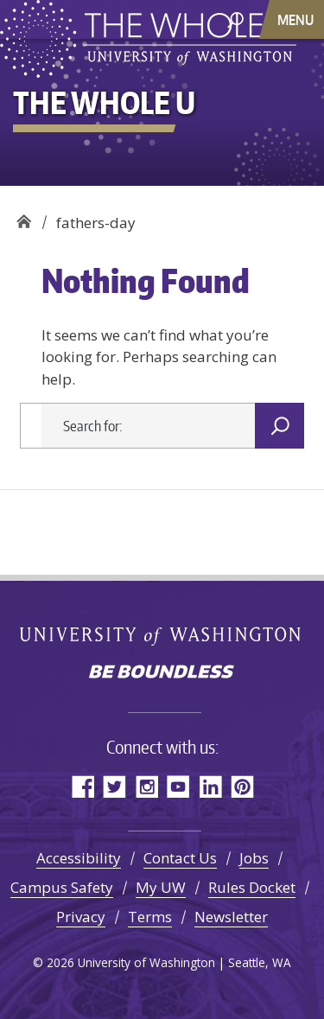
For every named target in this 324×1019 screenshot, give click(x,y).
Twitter (114, 786)
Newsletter (231, 917)
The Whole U (24, 216)
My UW (161, 887)
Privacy (80, 917)
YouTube (178, 786)
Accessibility (78, 858)
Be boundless (162, 673)
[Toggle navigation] (297, 19)
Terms (150, 917)
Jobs (254, 858)
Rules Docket (251, 887)
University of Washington (162, 635)
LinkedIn (210, 786)
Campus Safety (61, 887)
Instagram (146, 786)
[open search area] (235, 18)
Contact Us (180, 858)
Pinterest (242, 786)
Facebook (82, 786)
